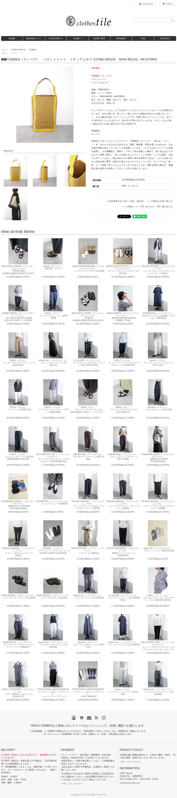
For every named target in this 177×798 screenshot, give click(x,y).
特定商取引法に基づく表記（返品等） (127, 201)
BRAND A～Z (32, 38)
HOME (12, 38)
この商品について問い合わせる (139, 206)
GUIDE (76, 38)
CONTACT (165, 38)
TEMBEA (32, 50)
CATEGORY (55, 38)
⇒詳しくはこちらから (72, 783)
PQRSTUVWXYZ (18, 50)
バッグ (14, 53)
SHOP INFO (99, 38)
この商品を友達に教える (161, 201)
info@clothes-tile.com (130, 783)
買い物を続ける (165, 206)
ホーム (4, 50)
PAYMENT (121, 38)
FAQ (143, 38)
